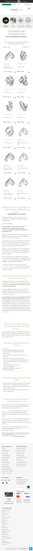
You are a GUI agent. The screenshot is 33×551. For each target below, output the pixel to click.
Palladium (12, 418)
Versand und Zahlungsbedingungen (6, 542)
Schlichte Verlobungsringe (21, 457)
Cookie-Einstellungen (6, 538)
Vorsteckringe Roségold (21, 464)
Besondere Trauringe (20, 450)
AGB (3, 539)
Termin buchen (6, 4)
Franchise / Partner (6, 517)
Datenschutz (4, 536)
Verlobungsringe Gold (6, 467)
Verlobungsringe (5, 450)
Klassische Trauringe (20, 448)
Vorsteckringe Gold (20, 460)
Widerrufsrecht (5, 534)
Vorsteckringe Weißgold (21, 462)
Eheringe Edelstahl (6, 466)
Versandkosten (23, 548)
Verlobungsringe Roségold (7, 471)
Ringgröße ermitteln (6, 531)
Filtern (6, 47)
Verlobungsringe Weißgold (7, 469)
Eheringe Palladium (6, 462)
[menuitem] (8, 448)
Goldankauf (4, 518)
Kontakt (3, 511)
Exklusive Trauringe (20, 452)
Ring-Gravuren (5, 529)
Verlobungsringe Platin (6, 473)
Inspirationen (4, 524)
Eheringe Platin (5, 459)
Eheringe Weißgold (6, 455)
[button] (30, 548)
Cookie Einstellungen (6, 510)
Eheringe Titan (5, 464)
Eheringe (4, 448)
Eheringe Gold (5, 453)
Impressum (4, 544)
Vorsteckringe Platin (20, 466)
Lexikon (3, 525)
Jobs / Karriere (5, 513)
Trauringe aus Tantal (24, 428)
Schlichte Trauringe (20, 453)
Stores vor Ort (5, 520)
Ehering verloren (5, 527)
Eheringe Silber (5, 460)
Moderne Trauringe (20, 455)
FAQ (3, 515)
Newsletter (4, 532)
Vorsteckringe (5, 452)
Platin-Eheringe (5, 411)
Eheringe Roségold (6, 457)
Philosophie (4, 522)
